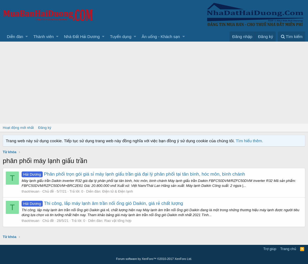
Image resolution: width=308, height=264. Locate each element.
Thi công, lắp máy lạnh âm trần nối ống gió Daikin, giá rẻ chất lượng (102, 203)
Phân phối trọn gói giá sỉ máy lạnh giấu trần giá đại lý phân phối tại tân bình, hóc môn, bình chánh (133, 174)
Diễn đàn (15, 36)
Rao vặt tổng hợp (117, 221)
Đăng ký (44, 128)
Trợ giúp (269, 249)
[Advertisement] (154, 82)
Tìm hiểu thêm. (249, 140)
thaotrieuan (30, 191)
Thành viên (43, 36)
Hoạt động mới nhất (18, 128)
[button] (26, 36)
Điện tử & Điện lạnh (117, 191)
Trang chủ (288, 249)
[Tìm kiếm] (291, 36)
